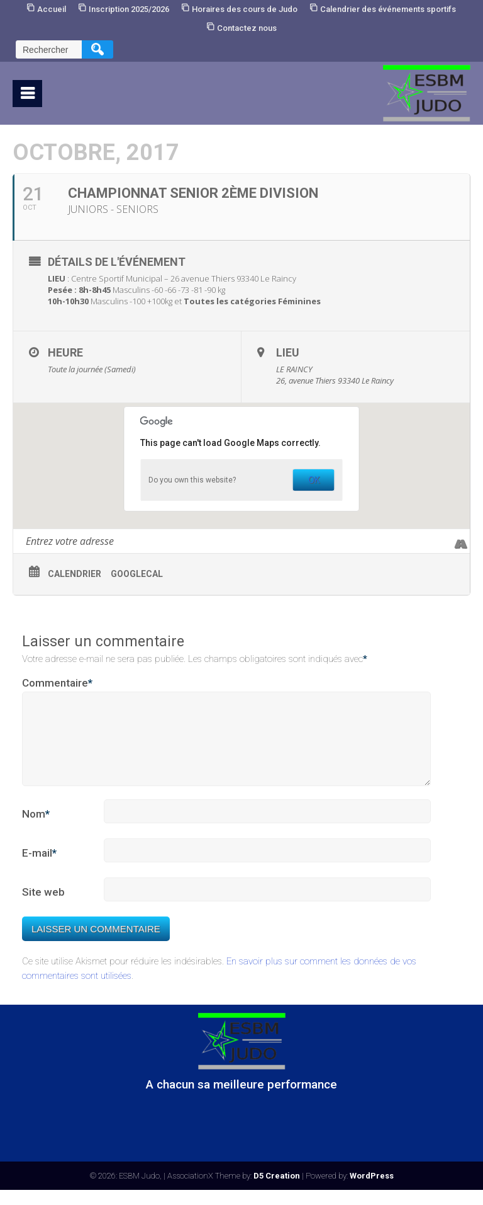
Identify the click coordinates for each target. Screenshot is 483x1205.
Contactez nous (247, 28)
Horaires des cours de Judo (244, 9)
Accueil (51, 9)
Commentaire (57, 683)
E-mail (39, 868)
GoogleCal (137, 574)
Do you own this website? (192, 480)
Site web (43, 907)
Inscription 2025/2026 (129, 9)
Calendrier (74, 574)
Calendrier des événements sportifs (388, 9)
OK (313, 480)
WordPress (372, 1191)
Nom (36, 829)
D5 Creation (276, 1191)
